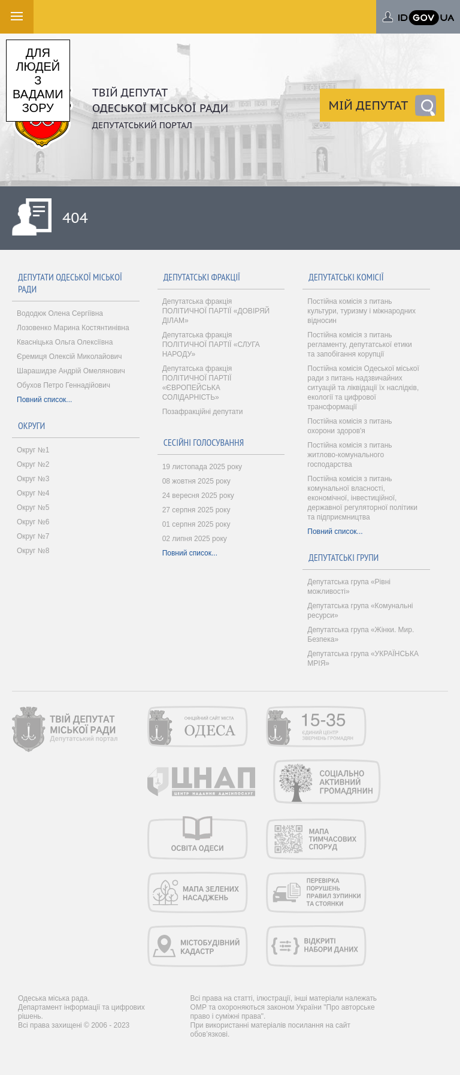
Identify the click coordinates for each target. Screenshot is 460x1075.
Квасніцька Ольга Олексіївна (65, 342)
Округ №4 (33, 493)
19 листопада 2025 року (202, 467)
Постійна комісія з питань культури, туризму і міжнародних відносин (361, 311)
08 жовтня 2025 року (196, 481)
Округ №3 (33, 479)
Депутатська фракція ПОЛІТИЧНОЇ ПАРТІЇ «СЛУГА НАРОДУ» (211, 344)
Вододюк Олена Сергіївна (60, 313)
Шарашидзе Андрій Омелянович (71, 371)
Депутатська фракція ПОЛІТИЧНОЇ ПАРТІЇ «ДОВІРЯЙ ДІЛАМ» (216, 311)
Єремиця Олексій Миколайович (69, 356)
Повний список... (44, 399)
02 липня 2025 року (194, 539)
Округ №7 (33, 536)
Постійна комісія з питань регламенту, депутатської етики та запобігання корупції (359, 344)
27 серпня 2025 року (196, 510)
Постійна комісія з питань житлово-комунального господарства (349, 455)
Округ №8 (33, 550)
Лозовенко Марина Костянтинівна (73, 328)
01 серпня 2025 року (196, 524)
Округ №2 (33, 464)
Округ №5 (33, 507)
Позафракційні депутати (202, 411)
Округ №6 (33, 522)
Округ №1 (33, 450)
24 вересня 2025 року (198, 495)
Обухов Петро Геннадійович (63, 385)
